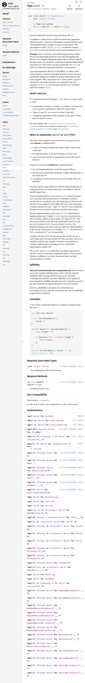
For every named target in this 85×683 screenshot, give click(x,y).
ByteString (51, 497)
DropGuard (58, 444)
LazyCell (32, 439)
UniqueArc (32, 551)
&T (28, 456)
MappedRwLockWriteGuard (40, 623)
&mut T (30, 463)
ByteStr (49, 416)
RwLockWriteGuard (68, 665)
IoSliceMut (56, 425)
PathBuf (49, 579)
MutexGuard (65, 634)
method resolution (45, 129)
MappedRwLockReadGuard (40, 608)
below (74, 64)
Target (42, 18)
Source (53, 9)
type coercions (63, 129)
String (49, 505)
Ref (29, 478)
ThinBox (63, 563)
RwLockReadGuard (68, 650)
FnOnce (44, 436)
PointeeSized (54, 16)
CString (49, 501)
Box (77, 533)
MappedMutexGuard (68, 590)
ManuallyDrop (39, 470)
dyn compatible (43, 400)
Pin (34, 432)
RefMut (30, 485)
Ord (39, 567)
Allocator (50, 510)
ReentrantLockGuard (38, 646)
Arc (77, 526)
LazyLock (32, 586)
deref (39, 27)
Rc (77, 540)
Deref (36, 416)
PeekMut (31, 513)
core (10, 3)
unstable (45, 9)
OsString (50, 574)
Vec (68, 521)
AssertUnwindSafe (37, 492)
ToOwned (52, 517)
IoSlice (54, 420)
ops (33, 3)
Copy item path (43, 6)
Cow (73, 517)
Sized (51, 18)
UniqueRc (32, 558)
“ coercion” (54, 47)
